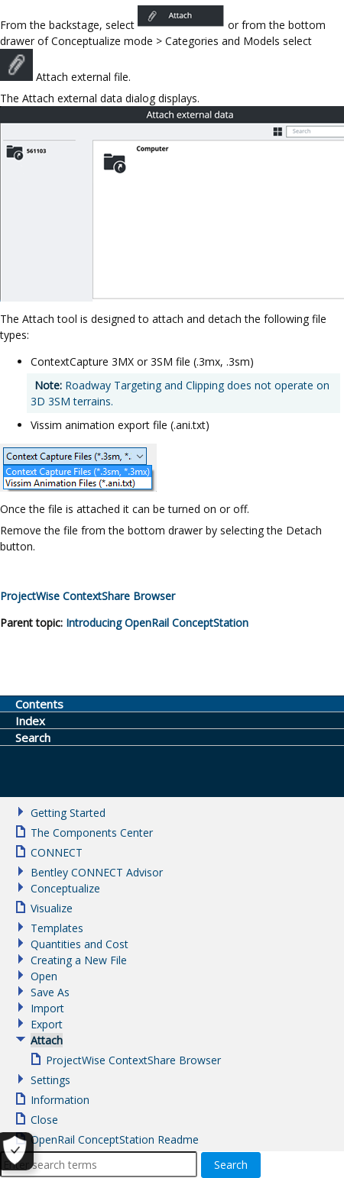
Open (44, 976)
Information (60, 1099)
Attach (47, 1040)
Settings (50, 1080)
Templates (57, 928)
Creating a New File (79, 960)
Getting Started (68, 812)
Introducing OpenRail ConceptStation (157, 622)
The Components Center (92, 832)
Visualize (52, 908)
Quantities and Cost (79, 944)
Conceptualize (65, 888)
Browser (87, 596)
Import (47, 1008)
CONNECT (57, 852)
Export (47, 1024)
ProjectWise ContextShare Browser (133, 1060)
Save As (50, 992)
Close (44, 1119)
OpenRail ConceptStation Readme (115, 1139)
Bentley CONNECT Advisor (97, 872)
